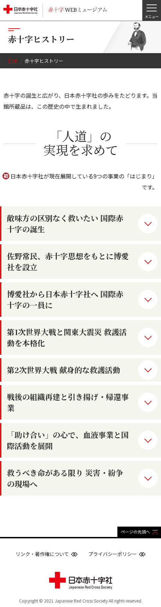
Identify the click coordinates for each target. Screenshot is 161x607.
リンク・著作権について (42, 553)
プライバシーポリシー (112, 553)
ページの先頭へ (135, 532)
